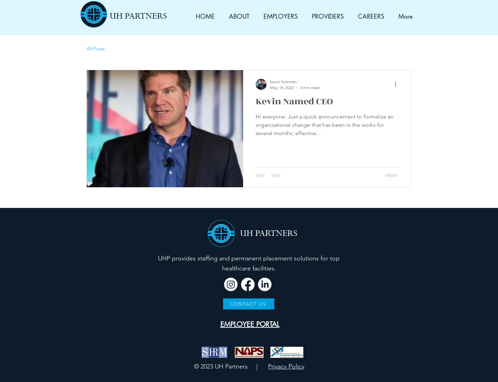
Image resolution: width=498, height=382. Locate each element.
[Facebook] (248, 284)
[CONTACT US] (248, 303)
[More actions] (398, 84)
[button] (237, 16)
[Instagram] (231, 284)
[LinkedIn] (264, 284)
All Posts (95, 49)
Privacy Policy (286, 366)
